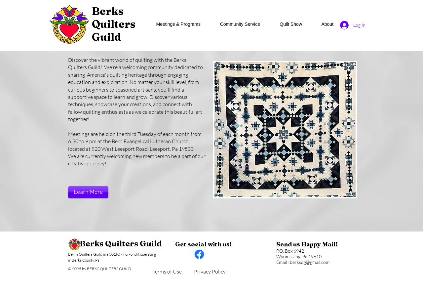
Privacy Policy (210, 271)
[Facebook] (199, 254)
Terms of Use (167, 271)
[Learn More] (88, 192)
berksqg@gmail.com (309, 262)
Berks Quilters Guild (121, 243)
